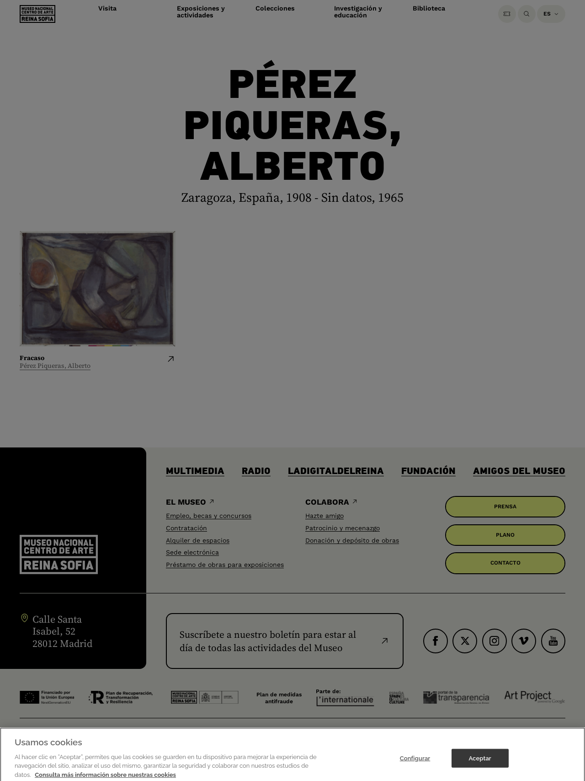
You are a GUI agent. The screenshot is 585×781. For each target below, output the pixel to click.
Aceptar (479, 768)
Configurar (415, 768)
